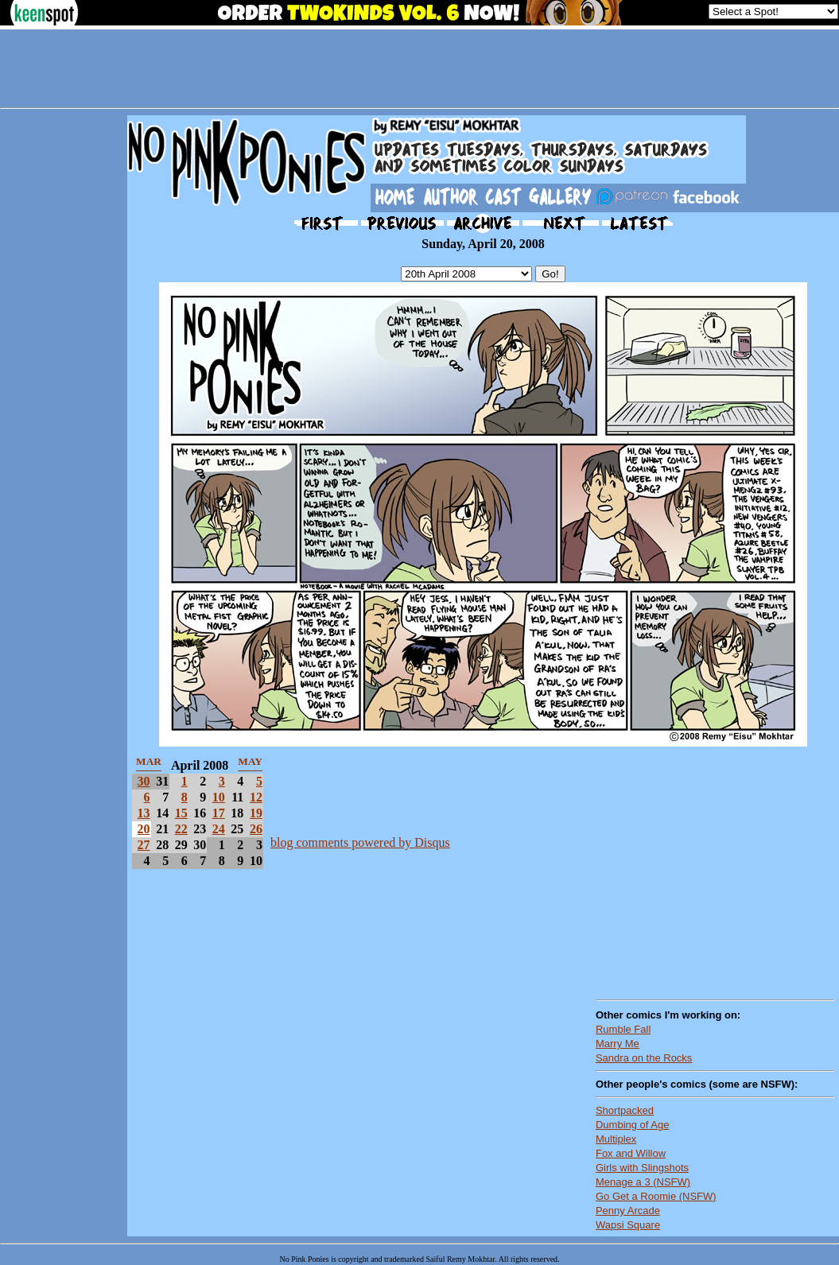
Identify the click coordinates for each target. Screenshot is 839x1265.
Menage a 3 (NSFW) (643, 1182)
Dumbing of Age (633, 1125)
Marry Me (617, 1044)
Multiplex (616, 1139)
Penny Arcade (628, 1210)
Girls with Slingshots (642, 1168)
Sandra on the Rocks (644, 1058)
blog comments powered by (360, 842)
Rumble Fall (623, 1029)
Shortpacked (625, 1110)
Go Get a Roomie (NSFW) (656, 1196)
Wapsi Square (628, 1225)
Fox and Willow (631, 1153)
